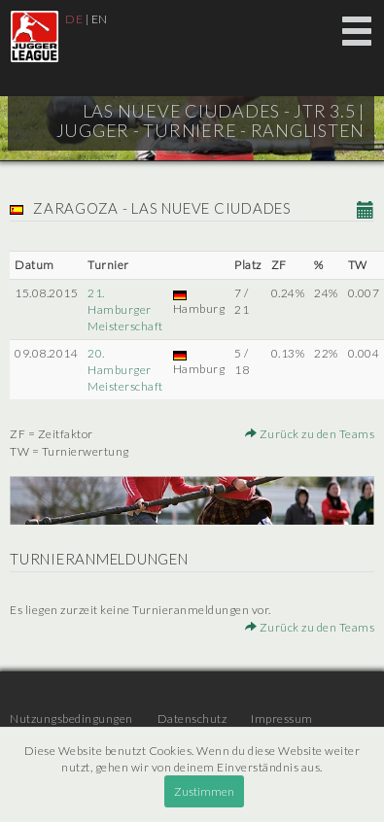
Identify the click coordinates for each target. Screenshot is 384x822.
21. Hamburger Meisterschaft (125, 309)
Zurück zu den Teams (310, 434)
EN (99, 19)
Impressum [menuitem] (282, 718)
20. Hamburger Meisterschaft (125, 370)
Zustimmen (204, 791)
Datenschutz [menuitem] (192, 718)
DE (74, 19)
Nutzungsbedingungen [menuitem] (71, 718)
